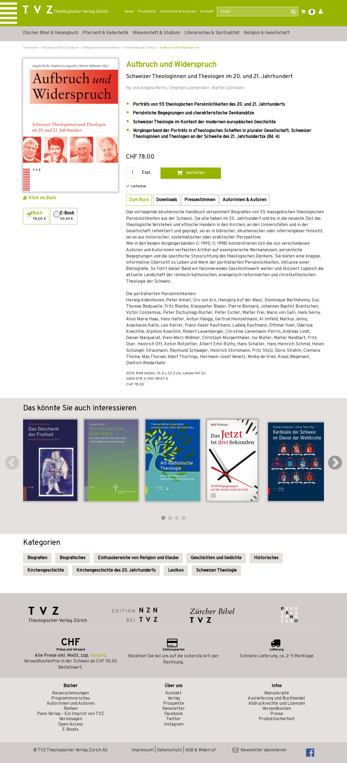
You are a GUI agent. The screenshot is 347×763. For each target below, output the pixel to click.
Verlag (174, 698)
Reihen (71, 709)
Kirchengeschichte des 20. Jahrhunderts (116, 570)
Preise (276, 714)
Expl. (147, 172)
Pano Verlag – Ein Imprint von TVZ (70, 714)
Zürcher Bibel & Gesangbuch (50, 33)
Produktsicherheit (277, 719)
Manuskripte (276, 693)
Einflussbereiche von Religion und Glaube (138, 558)
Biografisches (72, 558)
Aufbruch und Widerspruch (179, 48)
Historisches (266, 558)
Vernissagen (70, 719)
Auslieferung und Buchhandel (276, 698)
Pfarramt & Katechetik (105, 33)
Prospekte (147, 11)
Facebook (173, 714)
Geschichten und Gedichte (216, 558)
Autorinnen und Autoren (71, 703)
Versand (97, 655)
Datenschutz (169, 750)
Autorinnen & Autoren (178, 11)
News (129, 11)
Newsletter (173, 709)
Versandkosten (276, 709)
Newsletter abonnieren (259, 750)
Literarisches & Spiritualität (211, 33)
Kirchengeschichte (45, 570)
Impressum (142, 750)
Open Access (70, 724)
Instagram (174, 724)
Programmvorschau (70, 698)
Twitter (173, 719)
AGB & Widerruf (200, 750)
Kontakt (207, 11)
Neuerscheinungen (70, 693)
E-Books (70, 729)
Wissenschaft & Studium (156, 33)
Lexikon (176, 570)
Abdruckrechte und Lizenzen (276, 703)
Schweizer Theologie (216, 570)
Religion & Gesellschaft (267, 33)
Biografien (37, 558)
